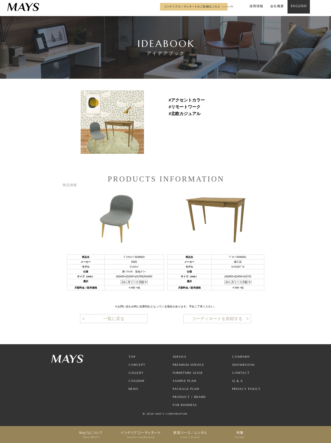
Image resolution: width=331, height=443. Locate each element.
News (133, 389)
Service (180, 357)
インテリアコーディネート (141, 434)
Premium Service (189, 365)
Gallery (136, 373)
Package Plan (186, 389)
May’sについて (91, 434)
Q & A (237, 381)
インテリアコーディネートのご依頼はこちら (192, 6)
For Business (185, 405)
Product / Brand (189, 397)
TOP (132, 357)
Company (241, 357)
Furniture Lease (188, 373)
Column (136, 381)
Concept (137, 365)
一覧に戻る (113, 318)
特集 (240, 434)
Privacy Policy (246, 389)
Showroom (243, 365)
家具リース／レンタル (190, 434)
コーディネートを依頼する (217, 318)
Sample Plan (184, 381)
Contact (241, 373)
